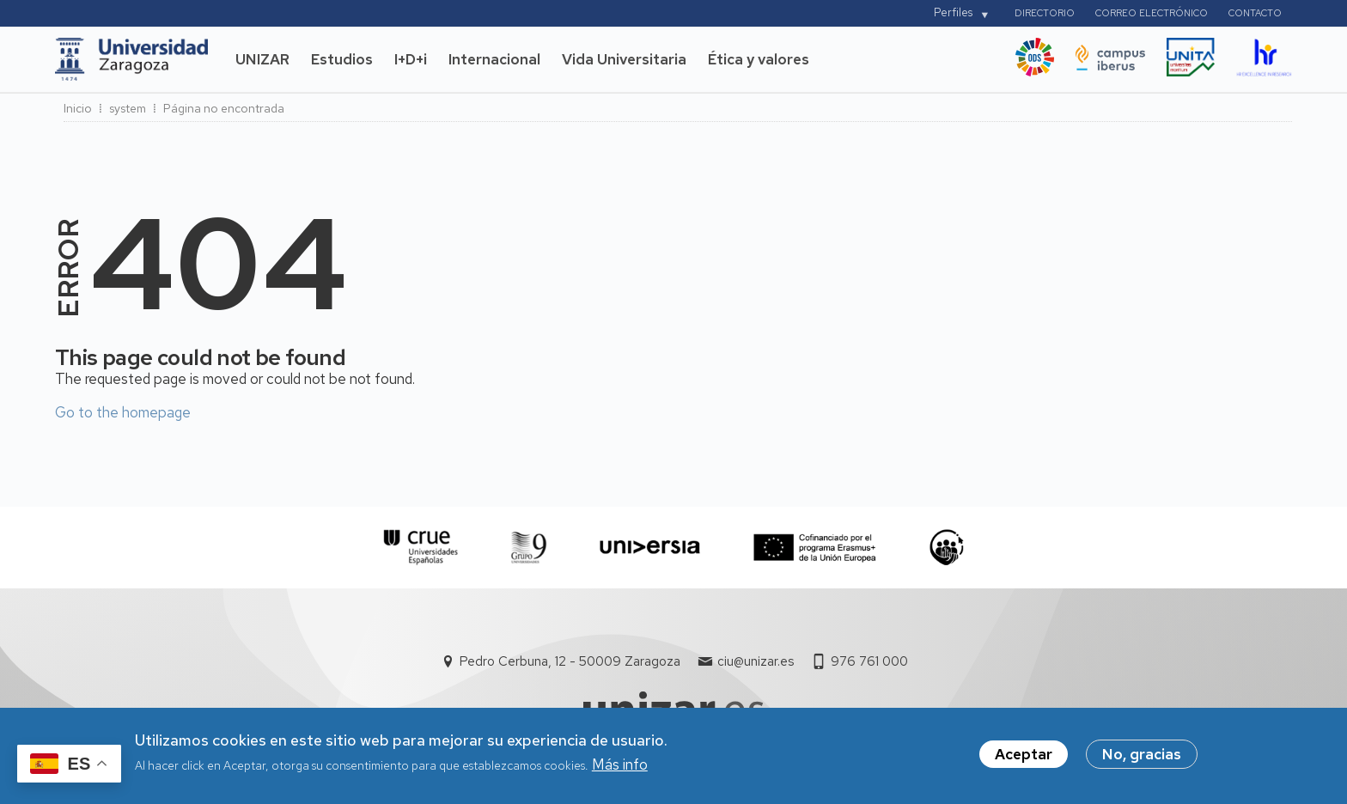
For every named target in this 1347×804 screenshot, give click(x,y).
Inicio (78, 108)
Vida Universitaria (624, 59)
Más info (620, 771)
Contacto (1255, 13)
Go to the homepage (123, 412)
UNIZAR (262, 59)
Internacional (494, 59)
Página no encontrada (223, 108)
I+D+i (410, 59)
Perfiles (953, 12)
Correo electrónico (1151, 13)
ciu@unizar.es (755, 661)
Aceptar (1023, 760)
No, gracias (1141, 760)
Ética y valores (758, 59)
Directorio (1045, 13)
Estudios (342, 59)
